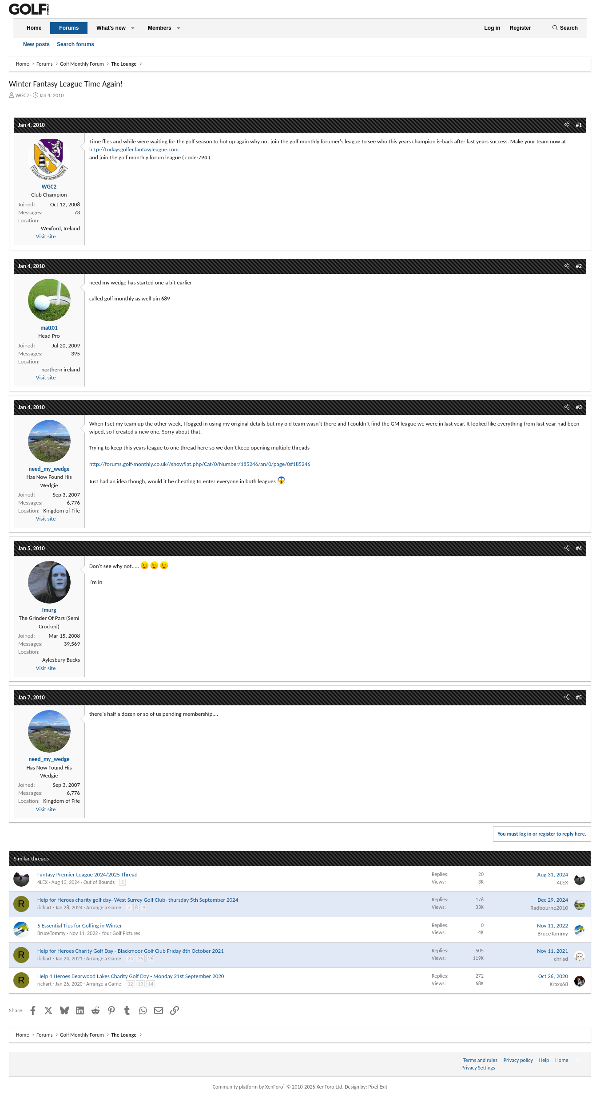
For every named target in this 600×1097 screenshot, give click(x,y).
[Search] (565, 28)
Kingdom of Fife (62, 510)
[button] (133, 28)
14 (150, 984)
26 (150, 958)
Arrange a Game (103, 907)
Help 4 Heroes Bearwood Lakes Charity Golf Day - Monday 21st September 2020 (130, 976)
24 (130, 958)
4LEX (42, 882)
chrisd (561, 958)
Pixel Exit (377, 1087)
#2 (579, 266)
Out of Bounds (99, 882)
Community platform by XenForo (278, 1087)
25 (140, 958)
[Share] (567, 125)
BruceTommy (51, 933)
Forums (69, 28)
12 (130, 984)
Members (159, 28)
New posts (36, 44)
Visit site (46, 236)
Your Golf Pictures (121, 933)
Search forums (75, 44)
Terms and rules (480, 1060)
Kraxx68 (559, 984)
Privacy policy (518, 1060)
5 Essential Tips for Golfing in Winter (79, 925)
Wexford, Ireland (60, 228)
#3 (579, 407)
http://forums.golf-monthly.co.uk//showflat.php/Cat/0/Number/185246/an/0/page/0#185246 (199, 464)
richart (44, 907)
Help (544, 1060)
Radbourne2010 (549, 907)
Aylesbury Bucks (61, 659)
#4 (579, 548)
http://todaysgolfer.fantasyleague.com (134, 149)
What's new (111, 28)
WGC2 (22, 95)
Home (34, 28)
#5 (579, 697)
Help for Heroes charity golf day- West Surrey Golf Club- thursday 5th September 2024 (137, 899)
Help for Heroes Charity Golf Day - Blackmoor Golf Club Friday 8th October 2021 (130, 950)
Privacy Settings (478, 1068)
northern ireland (60, 369)
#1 (579, 125)
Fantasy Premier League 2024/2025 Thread (87, 874)
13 (140, 984)
